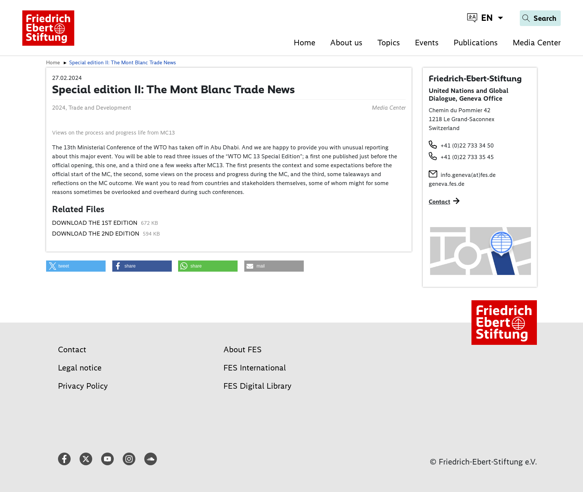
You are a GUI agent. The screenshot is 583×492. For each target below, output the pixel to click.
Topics (388, 43)
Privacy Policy (83, 386)
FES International (254, 368)
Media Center (537, 43)
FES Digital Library (257, 386)
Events (427, 43)
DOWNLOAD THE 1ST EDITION (95, 222)
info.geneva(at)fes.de (468, 174)
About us (346, 43)
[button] (76, 266)
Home (304, 43)
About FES (242, 349)
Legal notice (80, 368)
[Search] (540, 18)
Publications (476, 43)
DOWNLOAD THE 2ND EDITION (96, 233)
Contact (72, 349)
